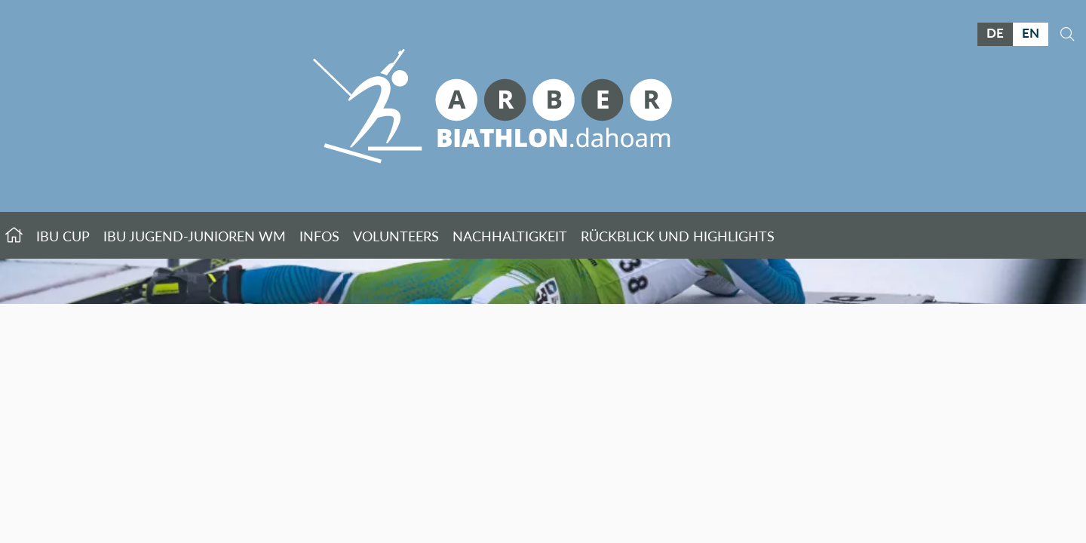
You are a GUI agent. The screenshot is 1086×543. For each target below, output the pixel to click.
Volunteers (396, 236)
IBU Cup (63, 236)
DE (995, 33)
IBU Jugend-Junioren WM (194, 236)
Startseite (14, 235)
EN (1030, 33)
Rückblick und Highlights (678, 236)
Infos (319, 236)
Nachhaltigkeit (509, 236)
